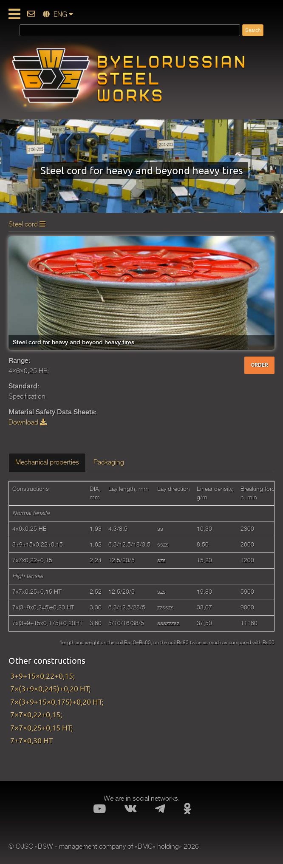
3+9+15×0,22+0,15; (42, 675)
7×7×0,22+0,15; (36, 714)
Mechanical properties (47, 462)
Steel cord (26, 224)
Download (27, 422)
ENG (58, 14)
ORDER (259, 365)
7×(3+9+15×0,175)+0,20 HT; (56, 701)
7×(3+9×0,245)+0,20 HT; (50, 688)
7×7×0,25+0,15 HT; (41, 727)
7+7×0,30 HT (31, 740)
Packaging (108, 462)
